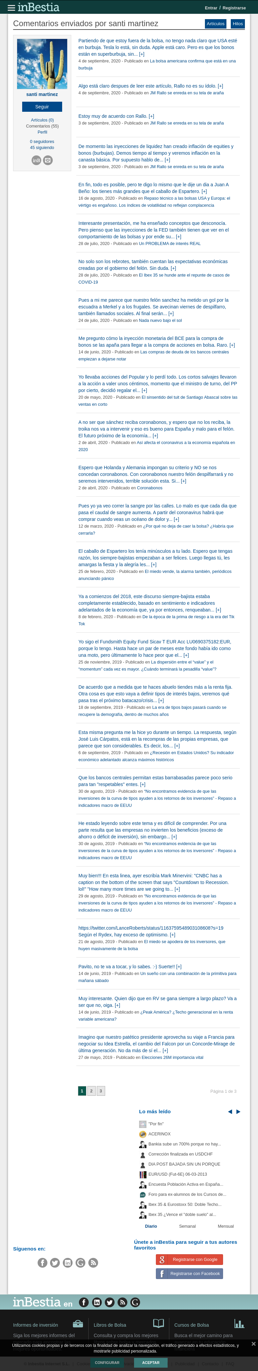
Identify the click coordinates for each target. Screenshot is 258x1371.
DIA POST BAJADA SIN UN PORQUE (184, 1164)
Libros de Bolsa (129, 1323)
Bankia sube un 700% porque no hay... (184, 1144)
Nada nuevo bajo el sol (160, 320)
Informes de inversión (48, 1324)
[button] (42, 106)
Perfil (42, 132)
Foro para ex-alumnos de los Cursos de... (187, 1194)
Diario (151, 1226)
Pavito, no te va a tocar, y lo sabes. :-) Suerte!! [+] (130, 966)
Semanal (187, 1226)
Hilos (238, 23)
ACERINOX (159, 1134)
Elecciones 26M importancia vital (172, 1057)
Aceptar (150, 1363)
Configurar (107, 1363)
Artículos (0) (42, 120)
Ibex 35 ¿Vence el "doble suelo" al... (182, 1214)
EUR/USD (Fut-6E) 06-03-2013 (177, 1174)
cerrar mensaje (253, 1345)
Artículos (216, 23)
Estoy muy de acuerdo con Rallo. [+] (116, 116)
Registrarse (234, 8)
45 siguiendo (42, 147)
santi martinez (42, 94)
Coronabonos (150, 488)
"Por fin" (156, 1124)
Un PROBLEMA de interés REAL (170, 243)
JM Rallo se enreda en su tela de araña (187, 93)
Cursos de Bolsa (209, 1323)
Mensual (226, 1226)
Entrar (211, 8)
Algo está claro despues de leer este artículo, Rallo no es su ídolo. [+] (151, 86)
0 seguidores (42, 141)
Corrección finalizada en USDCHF (180, 1154)
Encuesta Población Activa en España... (185, 1184)
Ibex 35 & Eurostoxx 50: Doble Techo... (185, 1204)
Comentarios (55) (42, 126)
